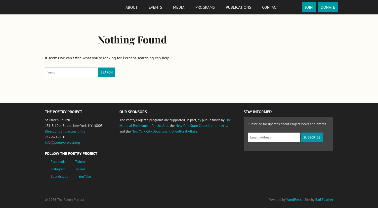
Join (309, 7)
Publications (238, 7)
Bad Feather (324, 199)
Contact (270, 7)
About (132, 7)
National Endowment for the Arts (133, 149)
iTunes (80, 169)
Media (179, 7)
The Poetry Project (63, 7)
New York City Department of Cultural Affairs (165, 131)
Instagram (58, 169)
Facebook (58, 161)
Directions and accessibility (65, 131)
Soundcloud (59, 176)
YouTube (85, 176)
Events (155, 7)
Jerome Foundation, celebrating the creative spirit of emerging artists (165, 150)
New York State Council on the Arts (201, 125)
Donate (328, 7)
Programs (205, 7)
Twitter (80, 161)
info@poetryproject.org (62, 142)
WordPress (294, 199)
